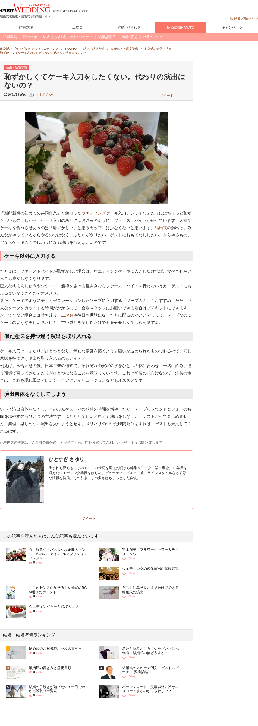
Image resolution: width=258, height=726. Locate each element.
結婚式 (161, 227)
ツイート (166, 95)
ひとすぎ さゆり (44, 94)
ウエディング (93, 213)
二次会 (67, 315)
